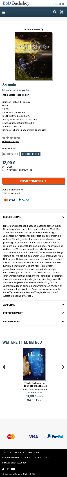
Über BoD (58, 4)
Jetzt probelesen (32, 29)
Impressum (33, 453)
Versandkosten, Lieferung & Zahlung (21, 458)
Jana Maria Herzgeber (15, 94)
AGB (4, 453)
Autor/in (9, 304)
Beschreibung (12, 216)
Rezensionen (11, 321)
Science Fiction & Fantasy (16, 101)
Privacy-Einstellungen (14, 463)
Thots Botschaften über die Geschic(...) (35, 384)
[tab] (33, 215)
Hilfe (47, 458)
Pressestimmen (13, 313)
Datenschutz (17, 453)
